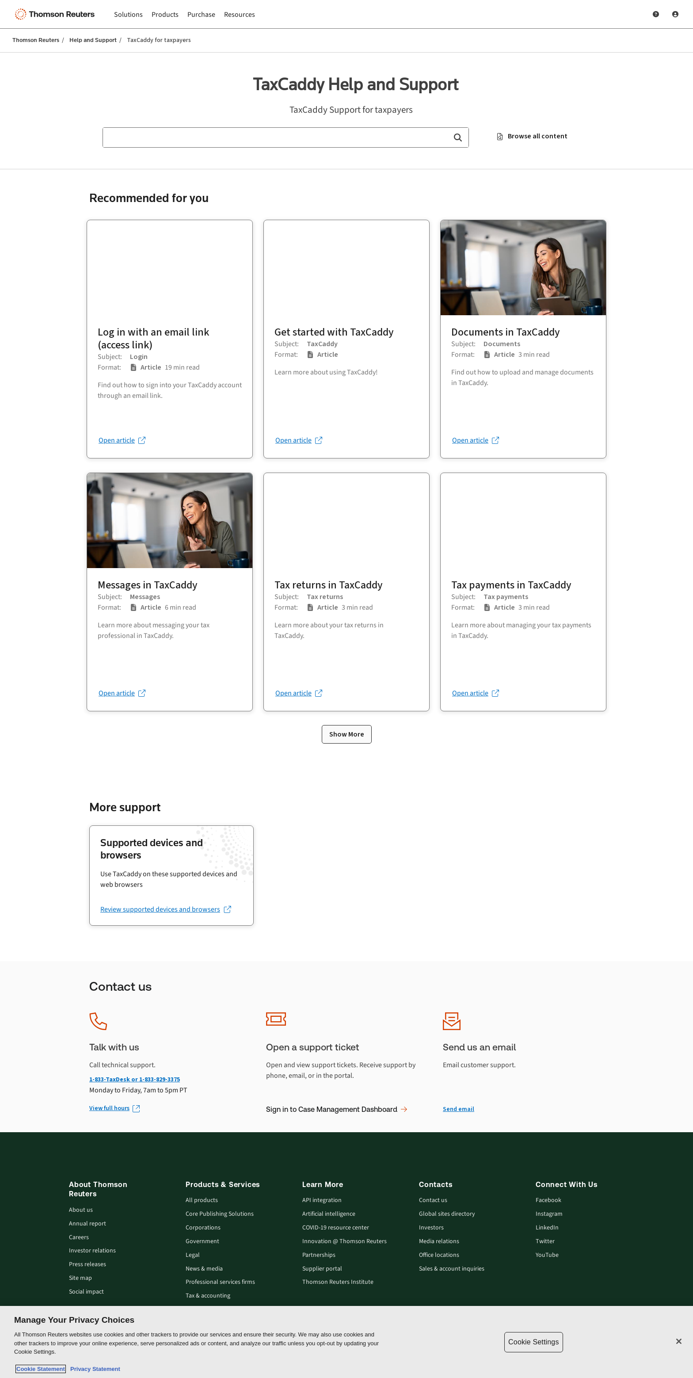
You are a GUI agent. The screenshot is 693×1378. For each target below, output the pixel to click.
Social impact (86, 1292)
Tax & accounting (208, 1296)
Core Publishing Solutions (220, 1214)
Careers (79, 1237)
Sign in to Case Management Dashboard (336, 1109)
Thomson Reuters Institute (337, 1282)
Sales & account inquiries (451, 1269)
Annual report (87, 1224)
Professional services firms (220, 1282)
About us (81, 1210)
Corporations (203, 1228)
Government (202, 1241)
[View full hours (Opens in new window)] (114, 1109)
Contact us (433, 1200)
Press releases (87, 1264)
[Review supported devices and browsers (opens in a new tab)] (165, 909)
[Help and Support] (656, 14)
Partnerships (318, 1255)
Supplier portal (322, 1269)
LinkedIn (547, 1228)
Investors (431, 1228)
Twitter (545, 1241)
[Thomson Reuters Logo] (56, 14)
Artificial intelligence (328, 1214)
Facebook (548, 1200)
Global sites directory (447, 1214)
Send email (458, 1109)
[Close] (679, 1341)
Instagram (549, 1214)
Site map (80, 1278)
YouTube (547, 1255)
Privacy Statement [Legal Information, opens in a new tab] (93, 1369)
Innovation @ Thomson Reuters (344, 1241)
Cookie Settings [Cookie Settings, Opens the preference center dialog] (533, 1342)
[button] (457, 137)
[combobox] (285, 137)
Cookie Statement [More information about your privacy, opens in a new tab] (40, 1369)
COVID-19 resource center (335, 1228)
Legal (193, 1255)
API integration (322, 1200)
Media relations (439, 1241)
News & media (204, 1269)
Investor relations (92, 1251)
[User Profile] (675, 14)
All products (202, 1200)
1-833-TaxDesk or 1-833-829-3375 (134, 1079)
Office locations (439, 1255)
